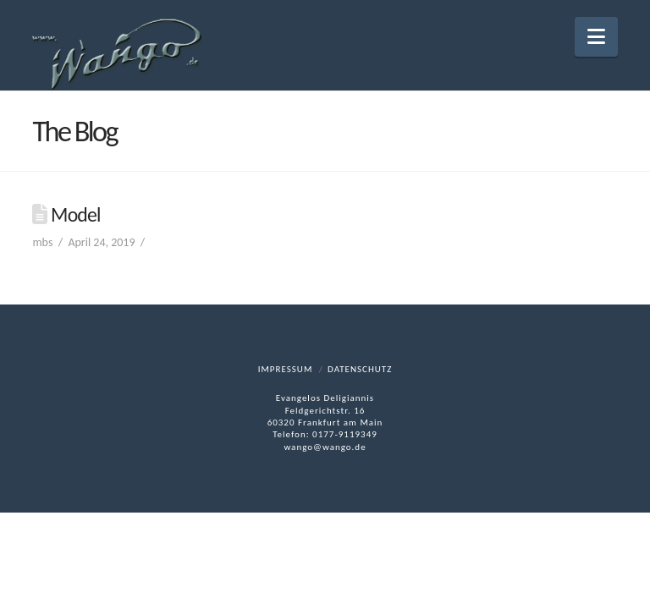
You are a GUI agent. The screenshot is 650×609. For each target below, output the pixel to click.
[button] (596, 37)
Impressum (285, 369)
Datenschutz (360, 369)
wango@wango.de (325, 447)
